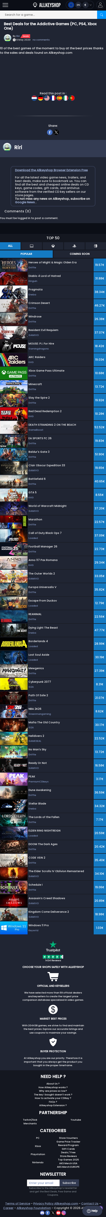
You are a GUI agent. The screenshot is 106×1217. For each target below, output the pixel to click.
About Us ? (53, 1083)
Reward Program (68, 1145)
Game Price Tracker (68, 1141)
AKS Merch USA (68, 1163)
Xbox (38, 1146)
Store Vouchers (68, 1138)
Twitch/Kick (30, 1120)
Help (92, 1211)
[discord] (42, 1213)
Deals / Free (68, 1152)
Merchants (30, 1123)
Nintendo (37, 1162)
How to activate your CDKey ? (53, 1098)
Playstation (38, 1154)
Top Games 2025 (68, 1159)
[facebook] (50, 131)
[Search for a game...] (53, 15)
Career (8, 1208)
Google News (25, 202)
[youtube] (58, 1213)
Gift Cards (68, 1149)
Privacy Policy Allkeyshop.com (55, 1203)
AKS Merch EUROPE (68, 1167)
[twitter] (56, 131)
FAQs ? (53, 1102)
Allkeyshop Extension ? (53, 1105)
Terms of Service (17, 1203)
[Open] (5, 5)
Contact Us (89, 1203)
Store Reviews (68, 1156)
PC (38, 1138)
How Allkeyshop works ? (53, 1087)
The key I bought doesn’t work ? (53, 1094)
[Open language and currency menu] (80, 5)
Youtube (76, 1120)
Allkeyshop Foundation (34, 1208)
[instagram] (63, 1213)
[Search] (101, 15)
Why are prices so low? (53, 1091)
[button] (100, 5)
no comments (41, 40)
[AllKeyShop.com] (46, 5)
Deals (26, 36)
